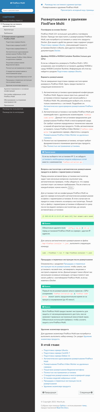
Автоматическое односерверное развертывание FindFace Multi (17, 53)
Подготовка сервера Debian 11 (16, 49)
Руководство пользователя (13, 109)
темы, (84, 406)
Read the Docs (62, 408)
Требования (8, 33)
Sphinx (63, 406)
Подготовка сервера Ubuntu (15, 42)
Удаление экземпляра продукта (17, 85)
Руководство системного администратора (11, 25)
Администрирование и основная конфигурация (16, 90)
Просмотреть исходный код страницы (77, 10)
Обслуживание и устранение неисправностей (15, 101)
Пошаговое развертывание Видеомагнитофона (15, 64)
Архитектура (9, 30)
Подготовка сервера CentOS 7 (16, 45)
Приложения (9, 105)
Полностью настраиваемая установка (19, 68)
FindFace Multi (18, 3)
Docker (57, 51)
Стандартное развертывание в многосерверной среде (16, 72)
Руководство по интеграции (13, 112)
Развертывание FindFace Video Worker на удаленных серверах (19, 58)
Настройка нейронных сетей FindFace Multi (15, 95)
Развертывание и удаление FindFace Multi (13, 38)
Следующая (86, 392)
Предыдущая (49, 392)
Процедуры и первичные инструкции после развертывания (19, 81)
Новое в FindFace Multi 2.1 (13, 20)
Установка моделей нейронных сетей (19, 77)
